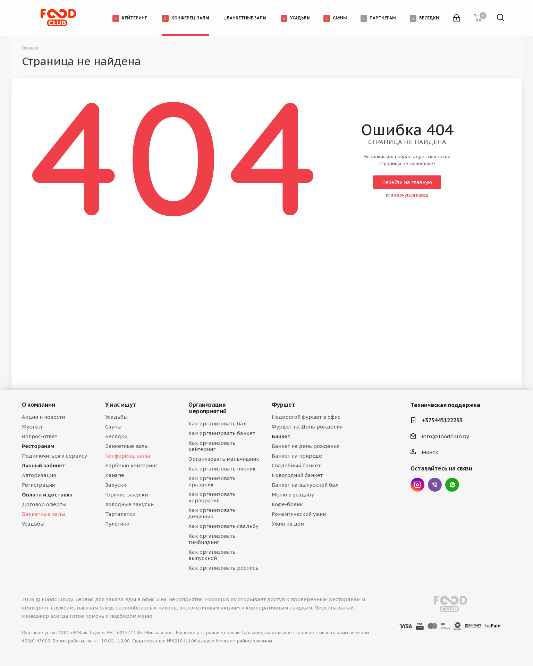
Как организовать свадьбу (223, 526)
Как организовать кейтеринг (212, 446)
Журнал (32, 426)
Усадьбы (33, 523)
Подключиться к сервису (54, 455)
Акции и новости (43, 417)
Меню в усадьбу (293, 494)
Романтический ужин (299, 514)
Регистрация (38, 485)
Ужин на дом (288, 523)
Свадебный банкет (296, 465)
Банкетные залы (43, 514)
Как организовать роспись (223, 567)
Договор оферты (44, 504)
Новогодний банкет (297, 475)
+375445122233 (442, 420)
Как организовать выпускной (212, 554)
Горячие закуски (126, 494)
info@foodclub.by (445, 436)
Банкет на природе (297, 455)
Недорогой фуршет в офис (306, 417)
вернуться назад (411, 195)
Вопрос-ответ (39, 436)
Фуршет (283, 404)
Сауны (113, 426)
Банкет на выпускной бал (305, 485)
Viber (435, 485)
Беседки (116, 436)
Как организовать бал (217, 423)
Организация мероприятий (207, 408)
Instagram (417, 485)
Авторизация (39, 475)
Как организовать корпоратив (212, 497)
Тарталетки (120, 514)
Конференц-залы (127, 455)
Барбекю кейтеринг (131, 465)
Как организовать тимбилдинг (212, 539)
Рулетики (117, 523)
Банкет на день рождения (305, 446)
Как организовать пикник (222, 468)
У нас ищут (120, 404)
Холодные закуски (129, 504)
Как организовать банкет (221, 433)
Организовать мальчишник (223, 459)
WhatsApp (452, 485)
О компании (38, 404)
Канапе (114, 475)
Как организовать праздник (212, 481)
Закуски (115, 485)
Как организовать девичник (212, 513)
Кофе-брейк (287, 504)
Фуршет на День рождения (307, 426)
